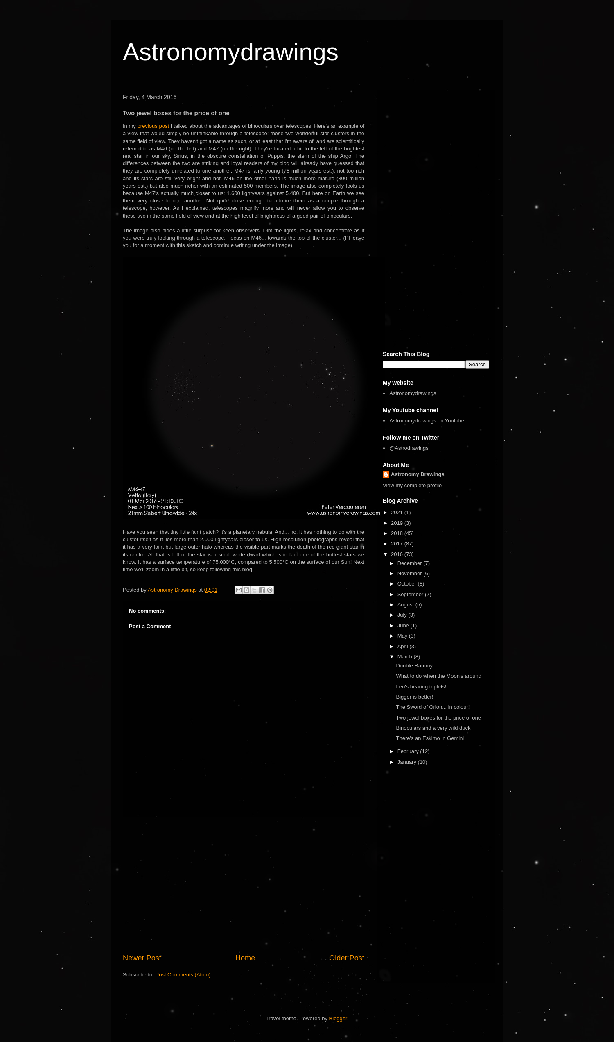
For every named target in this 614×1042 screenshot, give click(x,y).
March (405, 657)
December (410, 563)
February (408, 751)
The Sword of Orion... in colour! (433, 707)
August (406, 605)
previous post (153, 126)
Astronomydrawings (231, 52)
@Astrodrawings (409, 448)
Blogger (338, 1018)
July (403, 615)
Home (245, 958)
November (410, 573)
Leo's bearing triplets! (421, 686)
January (407, 762)
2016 (397, 554)
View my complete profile (412, 485)
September (411, 594)
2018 (397, 533)
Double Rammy (414, 666)
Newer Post (142, 958)
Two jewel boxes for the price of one (438, 718)
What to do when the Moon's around (438, 676)
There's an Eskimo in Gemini (430, 738)
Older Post (346, 958)
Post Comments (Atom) (183, 975)
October (407, 584)
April (403, 646)
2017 (397, 543)
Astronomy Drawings (418, 474)
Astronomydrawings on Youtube (426, 421)
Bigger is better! (414, 697)
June (404, 625)
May (403, 636)
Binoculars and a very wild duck (433, 728)
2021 (397, 512)
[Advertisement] (243, 885)
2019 (397, 523)
